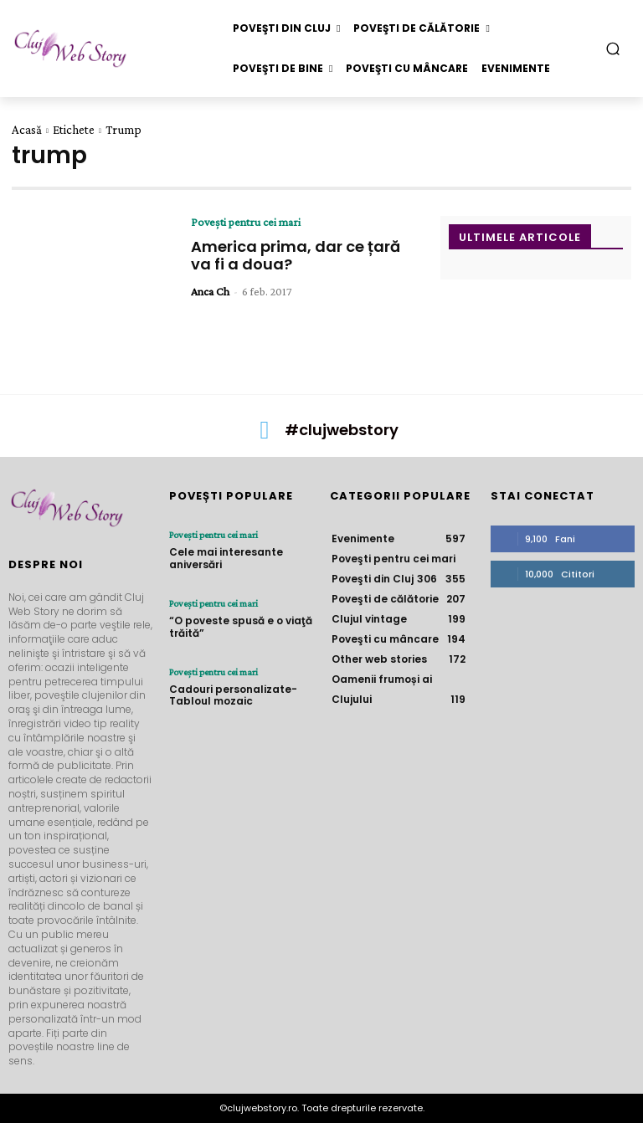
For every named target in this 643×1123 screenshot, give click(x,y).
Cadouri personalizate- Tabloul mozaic (233, 695)
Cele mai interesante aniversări (226, 558)
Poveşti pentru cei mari (246, 222)
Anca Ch (210, 291)
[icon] (264, 434)
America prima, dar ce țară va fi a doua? (295, 255)
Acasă (27, 129)
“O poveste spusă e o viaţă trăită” (240, 626)
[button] (613, 48)
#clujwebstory (342, 429)
